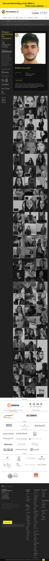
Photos (3, 21)
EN (46, 17)
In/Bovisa (36, 550)
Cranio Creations (26, 24)
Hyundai (7, 24)
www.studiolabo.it (6, 488)
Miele (35, 24)
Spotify (26, 21)
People (43, 484)
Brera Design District (18, 24)
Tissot (11, 24)
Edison (3, 24)
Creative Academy (20, 21)
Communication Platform (44, 500)
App (25, 17)
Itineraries (4, 17)
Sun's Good (39, 24)
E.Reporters (8, 21)
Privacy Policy (4, 497)
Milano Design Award (35, 553)
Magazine (21, 17)
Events (9, 17)
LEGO (32, 24)
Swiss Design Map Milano (36, 501)
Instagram (14, 21)
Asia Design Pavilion (35, 538)
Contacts (36, 17)
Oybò (44, 24)
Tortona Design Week (36, 496)
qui (40, 559)
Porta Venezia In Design (36, 528)
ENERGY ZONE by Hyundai (36, 487)
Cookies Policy (9, 497)
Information (30, 17)
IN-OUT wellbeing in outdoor (36, 543)
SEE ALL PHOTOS (19, 80)
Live (17, 17)
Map (14, 17)
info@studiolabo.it (6, 486)
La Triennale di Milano (36, 547)
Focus (43, 481)
